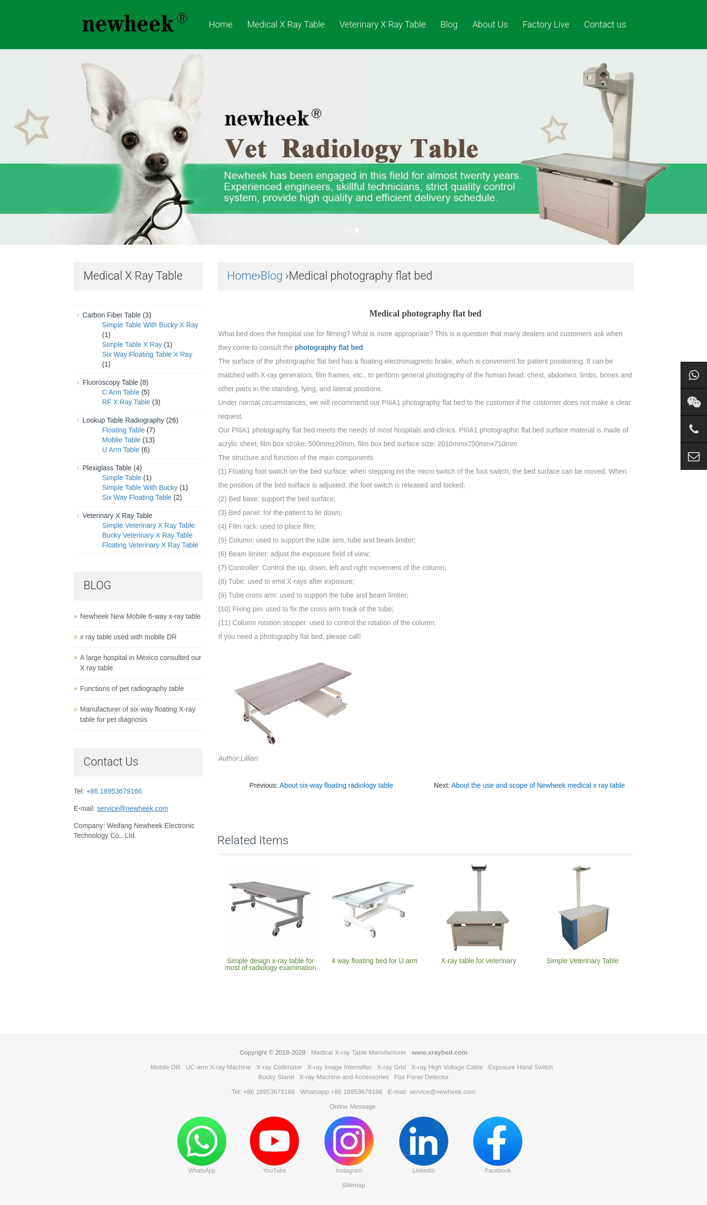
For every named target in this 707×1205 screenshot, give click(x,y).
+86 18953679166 (114, 791)
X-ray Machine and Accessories (344, 1077)
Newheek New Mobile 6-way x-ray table (140, 616)
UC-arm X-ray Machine (218, 1067)
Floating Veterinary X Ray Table (150, 545)
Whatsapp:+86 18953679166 (341, 1091)
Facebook (497, 1145)
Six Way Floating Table (137, 497)
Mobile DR (166, 1067)
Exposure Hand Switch (521, 1067)
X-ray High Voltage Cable (447, 1067)
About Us (490, 24)
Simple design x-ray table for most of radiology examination (270, 964)
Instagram (349, 1145)
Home (220, 24)
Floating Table (123, 430)
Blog (449, 24)
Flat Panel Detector (421, 1077)
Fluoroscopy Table (110, 382)
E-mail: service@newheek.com (432, 1091)
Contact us (605, 24)
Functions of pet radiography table (132, 688)
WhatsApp (201, 1145)
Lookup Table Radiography (123, 420)
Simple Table (121, 478)
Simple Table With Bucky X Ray (150, 325)
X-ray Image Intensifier (339, 1067)
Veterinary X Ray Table (382, 24)
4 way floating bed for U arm (374, 961)
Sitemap (353, 1185)
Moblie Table (121, 440)
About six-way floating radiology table (336, 785)
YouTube (274, 1145)
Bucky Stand (276, 1077)
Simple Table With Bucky (140, 487)
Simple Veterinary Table (582, 961)
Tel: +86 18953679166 (263, 1091)
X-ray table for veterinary (478, 961)
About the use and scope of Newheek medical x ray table (538, 785)
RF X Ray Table (126, 402)
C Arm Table (120, 392)
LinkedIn (423, 1145)
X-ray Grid (391, 1067)
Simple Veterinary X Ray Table (148, 525)
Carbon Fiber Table (111, 315)
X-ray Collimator (279, 1067)
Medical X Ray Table (286, 24)
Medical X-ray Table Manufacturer (358, 1052)
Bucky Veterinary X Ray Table (147, 535)
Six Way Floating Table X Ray (147, 354)
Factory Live (545, 24)
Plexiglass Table (107, 468)
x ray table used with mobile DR (128, 637)
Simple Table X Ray (132, 344)
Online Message (352, 1106)
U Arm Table (120, 450)
